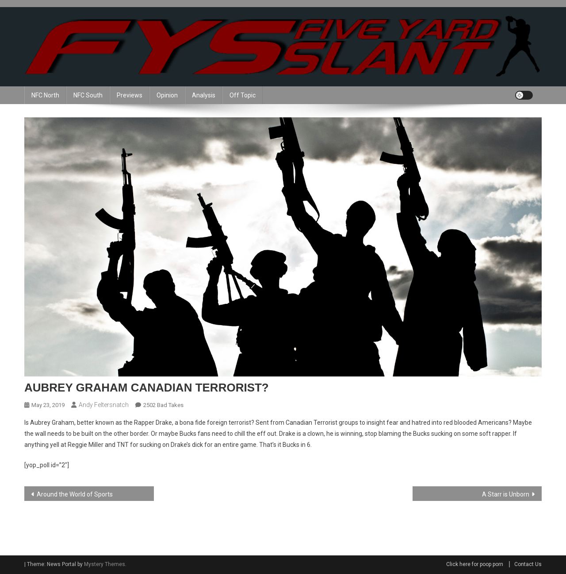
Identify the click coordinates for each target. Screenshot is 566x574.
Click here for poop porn (474, 564)
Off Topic (242, 95)
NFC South (88, 95)
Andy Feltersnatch (104, 404)
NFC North (45, 95)
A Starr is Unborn (505, 494)
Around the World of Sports (75, 494)
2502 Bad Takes (163, 405)
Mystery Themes (104, 564)
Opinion (167, 95)
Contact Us (528, 564)
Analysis (203, 95)
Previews (129, 95)
